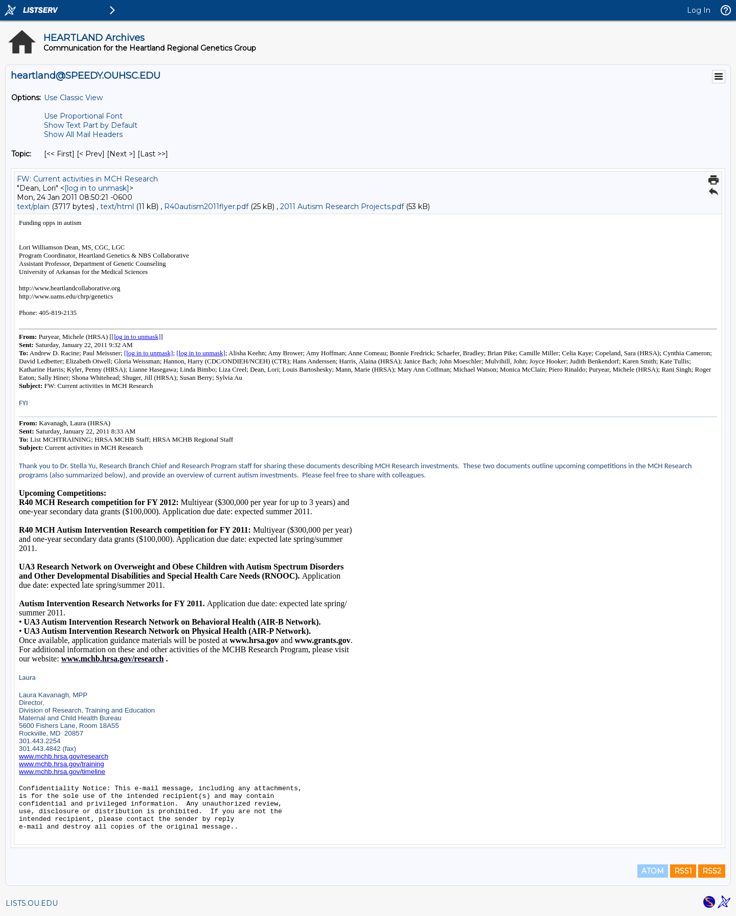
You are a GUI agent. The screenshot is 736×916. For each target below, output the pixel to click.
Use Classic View (73, 97)
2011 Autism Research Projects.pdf (342, 206)
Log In (698, 10)
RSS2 (711, 871)
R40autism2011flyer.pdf (206, 206)
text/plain (33, 206)
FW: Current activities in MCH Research (87, 179)
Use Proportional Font (83, 116)
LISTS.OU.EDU (32, 903)
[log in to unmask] (96, 188)
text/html (117, 206)
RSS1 (683, 871)
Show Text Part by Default (90, 125)
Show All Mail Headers (83, 134)
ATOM (652, 871)
